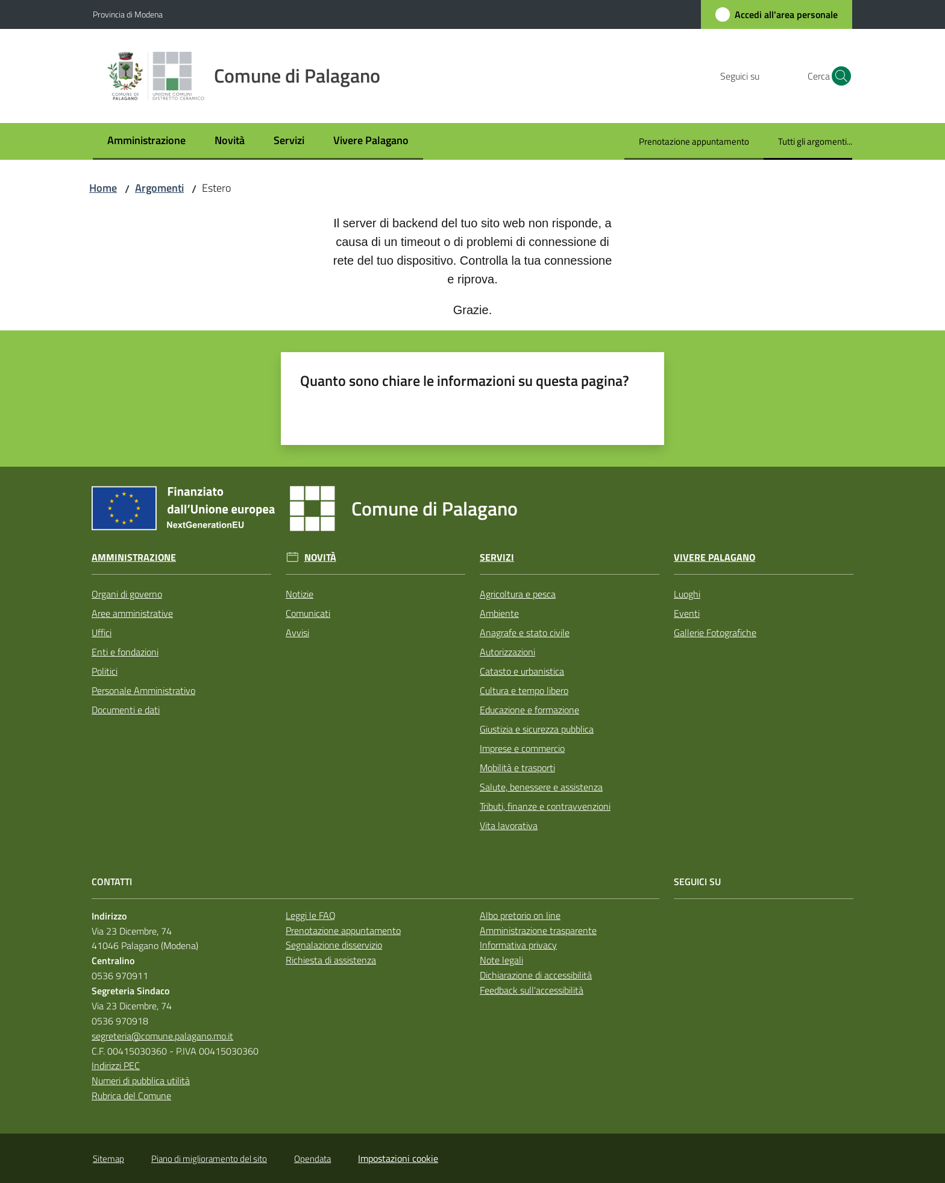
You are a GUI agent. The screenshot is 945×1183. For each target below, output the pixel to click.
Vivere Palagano (714, 557)
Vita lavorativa (509, 825)
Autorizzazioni (507, 652)
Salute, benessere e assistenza (541, 787)
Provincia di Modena (128, 14)
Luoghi (687, 594)
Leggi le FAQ (311, 915)
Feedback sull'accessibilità (531, 990)
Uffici (101, 632)
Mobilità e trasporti (517, 767)
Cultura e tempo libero (524, 690)
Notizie (299, 594)
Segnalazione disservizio (334, 945)
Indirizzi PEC (116, 1065)
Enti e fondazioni (125, 652)
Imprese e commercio (522, 748)
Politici (105, 671)
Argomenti (159, 188)
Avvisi (297, 632)
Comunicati (308, 613)
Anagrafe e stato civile (525, 632)
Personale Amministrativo (143, 690)
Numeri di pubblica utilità (141, 1080)
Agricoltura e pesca (518, 594)
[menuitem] (146, 141)
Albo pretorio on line (520, 915)
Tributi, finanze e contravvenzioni (545, 806)
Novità (320, 557)
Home (103, 188)
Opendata (312, 1159)
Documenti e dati (126, 709)
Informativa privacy (518, 945)
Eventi (687, 613)
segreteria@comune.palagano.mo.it (162, 1036)
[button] (837, 76)
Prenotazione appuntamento (343, 930)
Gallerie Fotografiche (715, 632)
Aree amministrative (132, 613)
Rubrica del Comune (131, 1095)
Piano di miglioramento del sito (209, 1159)
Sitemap (108, 1159)
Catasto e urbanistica (522, 671)
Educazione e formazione (529, 709)
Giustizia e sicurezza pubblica (537, 729)
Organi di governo (127, 594)
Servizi (497, 557)
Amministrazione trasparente (538, 930)
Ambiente (499, 613)
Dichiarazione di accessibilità (536, 975)
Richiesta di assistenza (331, 960)
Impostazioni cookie (398, 1158)
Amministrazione (134, 557)
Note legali (501, 960)
